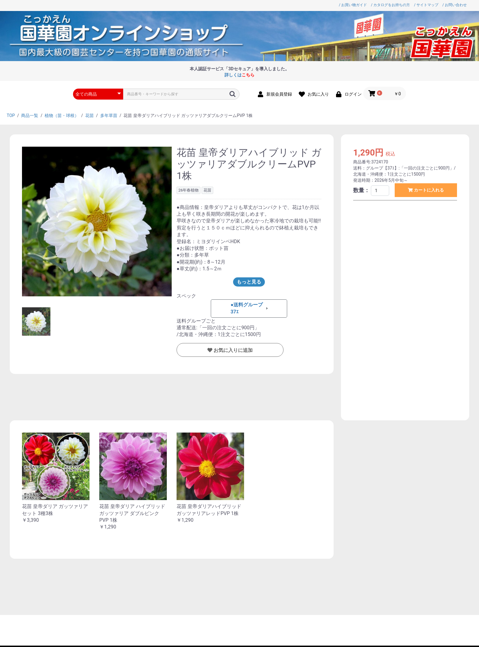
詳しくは (239, 74)
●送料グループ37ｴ (247, 308)
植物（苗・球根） (62, 115)
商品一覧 (29, 115)
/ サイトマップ (426, 5)
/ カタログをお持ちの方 (390, 5)
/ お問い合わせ (454, 5)
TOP (11, 115)
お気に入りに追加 (232, 350)
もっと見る (249, 282)
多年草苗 (108, 115)
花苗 (89, 115)
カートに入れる (428, 190)
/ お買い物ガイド (353, 5)
